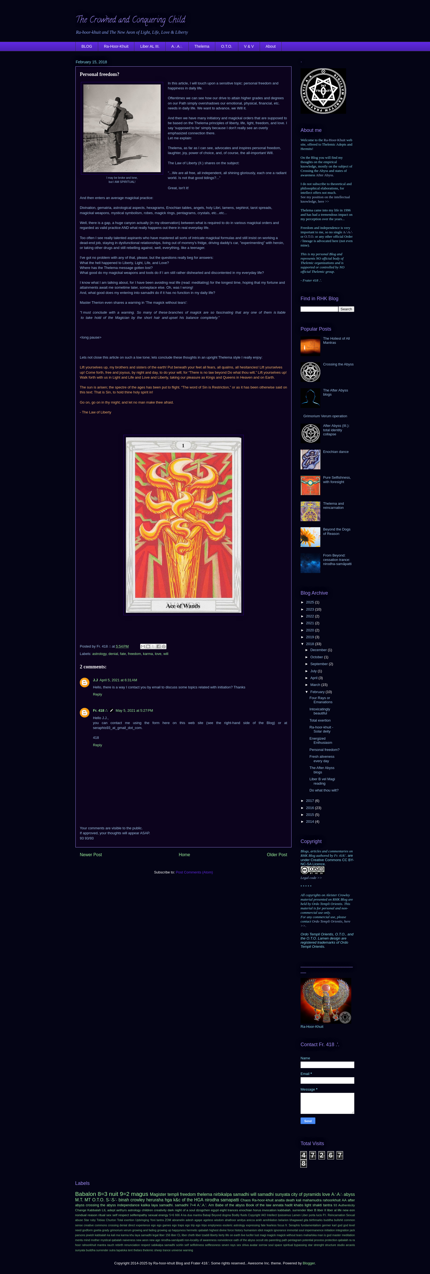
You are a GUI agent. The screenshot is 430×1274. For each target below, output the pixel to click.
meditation (348, 1235)
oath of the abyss (244, 1240)
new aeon (142, 1240)
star (310, 1245)
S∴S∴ (111, 1200)
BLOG (86, 46)
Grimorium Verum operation (325, 416)
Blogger (309, 1263)
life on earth (232, 1235)
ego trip (190, 1225)
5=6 (171, 1215)
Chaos (246, 1200)
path (284, 1240)
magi (263, 1235)
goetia (97, 1230)
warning (188, 1250)
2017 (310, 801)
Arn (211, 1205)
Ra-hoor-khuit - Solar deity (321, 729)
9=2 (124, 1194)
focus (281, 1225)
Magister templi (164, 1194)
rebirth (119, 1245)
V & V (249, 46)
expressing (253, 1225)
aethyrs (121, 1210)
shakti (317, 1205)
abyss (349, 1194)
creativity (160, 1210)
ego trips (201, 1225)
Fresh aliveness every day (321, 758)
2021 (310, 623)
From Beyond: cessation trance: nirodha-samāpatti (337, 559)
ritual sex (104, 1215)
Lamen (296, 1215)
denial (113, 654)
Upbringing (142, 1220)
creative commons (95, 1225)
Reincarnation (336, 1215)
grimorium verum (120, 1230)
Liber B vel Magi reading (322, 781)
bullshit (338, 1220)
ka (108, 1235)
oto (266, 1240)
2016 (310, 808)
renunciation (132, 1245)
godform (87, 1230)
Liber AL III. (149, 46)
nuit (113, 1194)
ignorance (280, 1230)
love (158, 654)
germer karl (329, 1225)
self (187, 1245)
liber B (311, 1210)
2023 (310, 609)
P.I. (325, 1215)
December (319, 650)
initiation (329, 1230)
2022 (310, 616)
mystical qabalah (110, 1240)
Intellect (272, 1215)
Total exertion (319, 720)
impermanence (314, 1230)
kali (298, 1200)
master (336, 1235)
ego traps (178, 1225)
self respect (120, 1215)
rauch (110, 1245)
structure (330, 1245)
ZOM (168, 1220)
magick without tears (290, 1235)
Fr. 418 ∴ (100, 710)
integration (342, 1230)
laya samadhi (143, 1235)
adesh (189, 1220)
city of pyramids (306, 1194)
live (243, 1235)
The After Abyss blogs (321, 770)
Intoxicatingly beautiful (319, 711)
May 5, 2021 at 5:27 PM (134, 710)
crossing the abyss (101, 1205)
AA (344, 1200)
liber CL (176, 1235)
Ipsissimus (284, 1215)
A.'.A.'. (202, 1205)
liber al (332, 1210)
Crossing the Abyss (338, 364)
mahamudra (311, 1200)
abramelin (178, 1220)
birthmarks (316, 1220)
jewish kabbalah (96, 1235)
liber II (321, 1210)
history (239, 1230)
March (315, 685)
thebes (138, 1250)
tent (130, 1250)
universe (176, 1250)
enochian (245, 1210)
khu (131, 1235)
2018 (310, 644)
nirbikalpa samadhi (231, 1194)
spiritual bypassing (295, 1245)
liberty (214, 1235)
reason (92, 1215)
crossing (113, 1225)
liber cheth (188, 1235)
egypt (215, 1210)
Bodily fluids (239, 1215)
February (318, 692)
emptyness (215, 1225)
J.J (95, 680)
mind (87, 1240)
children (147, 1210)
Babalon (85, 1194)
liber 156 (164, 1235)
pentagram (295, 1240)
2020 (310, 630)
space (278, 1245)
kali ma (115, 1235)
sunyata (282, 1194)
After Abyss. (325, 175)
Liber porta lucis (312, 1215)
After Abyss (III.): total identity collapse (336, 430)
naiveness (129, 1240)
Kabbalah (94, 1210)
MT (88, 1200)
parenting (275, 1240)
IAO (263, 1215)
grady (105, 1230)
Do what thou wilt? (323, 790)
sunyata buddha (85, 1250)
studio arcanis (346, 1245)
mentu (79, 1240)
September (319, 664)
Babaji (207, 1215)
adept (111, 1210)
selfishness (197, 1245)
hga (168, 1200)
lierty (222, 1235)
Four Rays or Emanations (320, 700)
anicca (251, 1220)
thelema (204, 1194)
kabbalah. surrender (292, 1210)
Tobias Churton (106, 1220)
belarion (283, 1220)
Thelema (201, 46)
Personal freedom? (324, 750)
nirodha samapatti (222, 1200)
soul (270, 1245)
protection (331, 1240)
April (314, 678)
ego (153, 1225)
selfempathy (138, 1215)
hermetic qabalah (197, 1230)
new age (154, 1240)
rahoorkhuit (332, 1200)
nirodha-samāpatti (172, 1240)
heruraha (154, 1200)
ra (350, 1240)
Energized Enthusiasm (320, 740)
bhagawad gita (299, 1220)
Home (184, 854)
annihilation (270, 1220)
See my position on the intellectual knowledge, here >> (325, 199)
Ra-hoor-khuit (263, 1200)
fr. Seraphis (292, 1225)
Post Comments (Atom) (194, 872)
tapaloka (121, 1250)
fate (123, 654)
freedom (134, 654)
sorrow (263, 1245)
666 (177, 1215)
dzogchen (203, 1210)
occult (259, 1240)
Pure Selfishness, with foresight (337, 479)
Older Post (277, 854)
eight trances (229, 1210)
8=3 (102, 1194)
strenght (319, 1245)
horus (257, 1210)
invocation (269, 1210)
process (319, 1240)
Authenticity (346, 1205)
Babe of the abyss (230, 1205)
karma (148, 654)
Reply (97, 694)
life (340, 1210)
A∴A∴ (177, 46)
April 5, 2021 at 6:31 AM (118, 680)
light (308, 1205)
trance (167, 1250)
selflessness (213, 1245)
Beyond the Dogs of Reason (336, 531)
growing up (164, 1230)
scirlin (179, 1245)
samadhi (266, 1194)
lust (256, 1235)
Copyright (254, 1215)
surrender (102, 1250)
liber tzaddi (202, 1235)
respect (145, 1245)
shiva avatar (250, 1245)
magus (139, 1194)
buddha (328, 1220)
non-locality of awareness (201, 1240)
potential (307, 1240)
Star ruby (90, 1220)
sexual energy (158, 1215)
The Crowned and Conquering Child (130, 20)
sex (239, 1245)
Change (80, 1210)
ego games (164, 1225)
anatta (280, 1200)
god (340, 1225)
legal (155, 1235)
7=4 (193, 1205)
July (314, 671)
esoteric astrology (234, 1225)
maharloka (310, 1235)
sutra (112, 1250)
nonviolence (225, 1240)
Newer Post (91, 854)
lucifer (250, 1235)
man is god (325, 1235)
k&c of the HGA (188, 1200)
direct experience (139, 1225)
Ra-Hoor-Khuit (116, 46)
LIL (104, 1210)
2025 (310, 602)
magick (271, 1235)
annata (278, 1205)
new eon (349, 1210)
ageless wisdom (213, 1220)
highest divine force (221, 1230)
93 (335, 1205)
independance (128, 1205)
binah (123, 1200)
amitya (241, 1220)
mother (95, 1240)
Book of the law (258, 1205)
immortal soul (295, 1230)
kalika (145, 1205)
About (271, 46)
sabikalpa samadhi (163, 1245)
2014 (310, 821)
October (317, 657)
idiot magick (265, 1230)
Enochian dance (336, 452)
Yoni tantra (157, 1220)
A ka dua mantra (191, 1215)
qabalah (343, 1240)
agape (198, 1220)
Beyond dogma (221, 1215)
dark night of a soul (181, 1210)
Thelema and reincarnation (333, 505)
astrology (99, 654)
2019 (310, 637)
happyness (179, 1230)
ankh (259, 1220)
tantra (327, 1205)
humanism (250, 1230)
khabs (298, 1205)
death (290, 1200)
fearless (271, 1225)
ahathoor (230, 1220)
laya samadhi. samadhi (169, 1205)
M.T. (79, 1200)
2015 (310, 815)
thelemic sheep (152, 1250)
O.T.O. (226, 46)
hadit (289, 1205)
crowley (137, 1200)
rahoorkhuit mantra (94, 1245)
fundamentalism (311, 1225)
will (165, 654)
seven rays (229, 1245)
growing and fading (144, 1230)
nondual (81, 1215)
